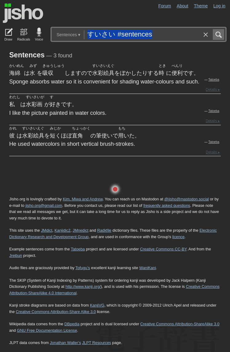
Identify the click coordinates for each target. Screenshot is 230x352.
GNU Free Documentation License (47, 330)
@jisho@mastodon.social (186, 199)
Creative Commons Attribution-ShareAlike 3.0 (179, 324)
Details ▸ (213, 89)
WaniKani (147, 267)
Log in (219, 5)
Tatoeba (213, 79)
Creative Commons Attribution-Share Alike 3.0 (56, 311)
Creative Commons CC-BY (163, 249)
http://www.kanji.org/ (83, 286)
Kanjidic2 (62, 230)
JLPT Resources (96, 342)
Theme (201, 5)
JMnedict (80, 230)
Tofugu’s (82, 267)
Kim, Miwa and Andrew (82, 199)
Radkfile (104, 230)
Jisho (23, 13)
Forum (164, 5)
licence (178, 236)
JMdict (46, 230)
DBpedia (71, 324)
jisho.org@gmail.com (44, 205)
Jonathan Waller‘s (65, 342)
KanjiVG (97, 305)
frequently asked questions (166, 205)
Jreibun (15, 255)
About (182, 5)
